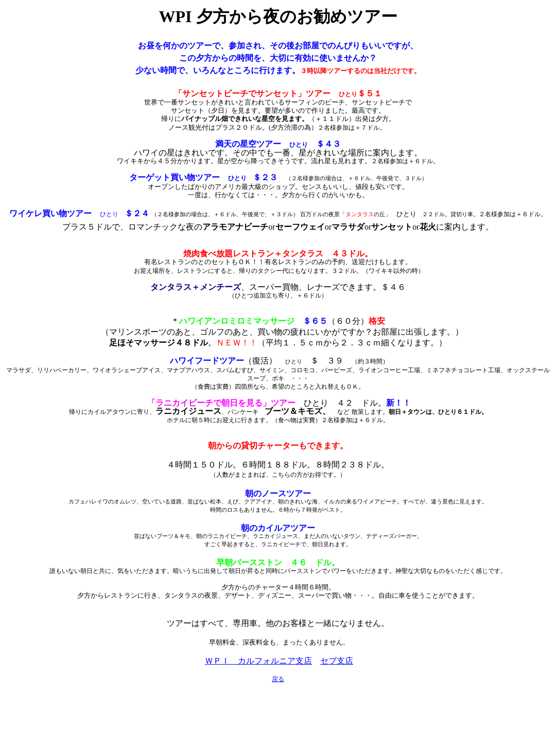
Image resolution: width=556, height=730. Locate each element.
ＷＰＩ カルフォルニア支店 (258, 660)
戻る (278, 679)
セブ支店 (336, 660)
